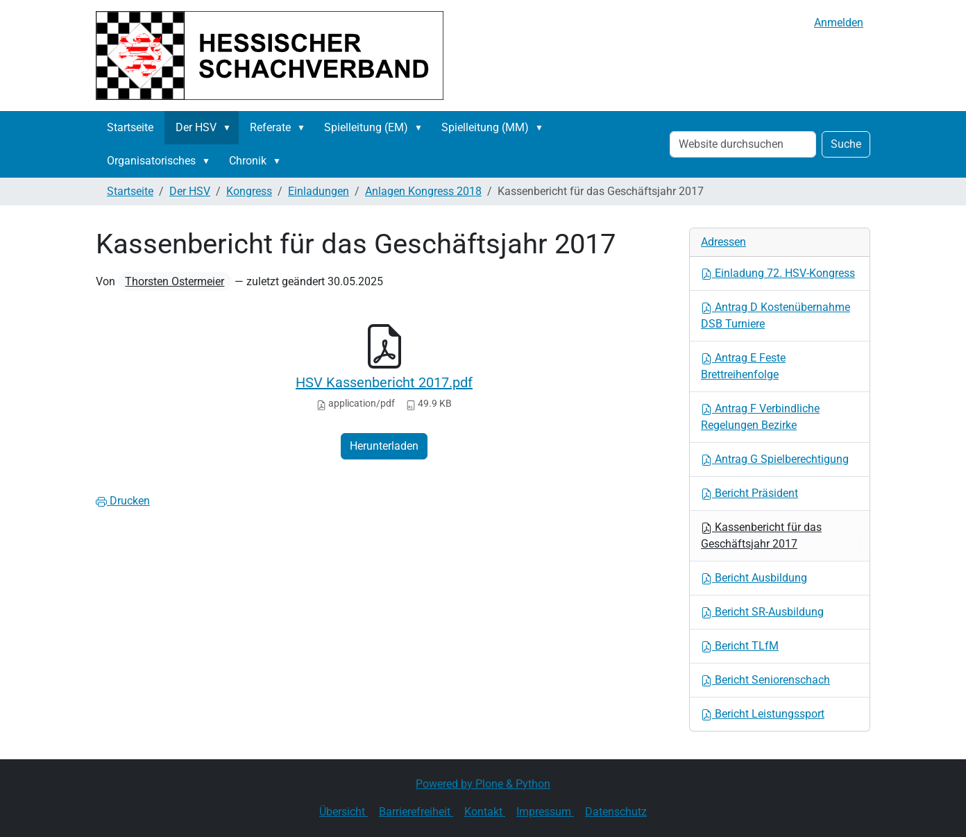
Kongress (249, 191)
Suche (846, 144)
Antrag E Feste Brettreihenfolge (743, 366)
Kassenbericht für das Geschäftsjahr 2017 (761, 535)
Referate (270, 127)
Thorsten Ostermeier (174, 281)
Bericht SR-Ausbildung (762, 611)
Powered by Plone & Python (483, 783)
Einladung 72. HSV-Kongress (778, 273)
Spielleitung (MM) (485, 127)
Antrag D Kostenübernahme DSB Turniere (775, 315)
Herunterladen (384, 446)
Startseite (130, 127)
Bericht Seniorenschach (765, 679)
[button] (230, 127)
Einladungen (318, 191)
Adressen (723, 241)
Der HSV (196, 127)
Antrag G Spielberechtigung (775, 459)
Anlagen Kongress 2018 (423, 191)
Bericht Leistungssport (762, 713)
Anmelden (838, 22)
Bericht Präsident (749, 493)
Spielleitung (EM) (366, 127)
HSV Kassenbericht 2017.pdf (384, 382)
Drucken (123, 500)
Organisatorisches (151, 160)
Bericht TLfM (740, 645)
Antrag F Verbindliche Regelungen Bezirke (760, 417)
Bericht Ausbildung (754, 577)
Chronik (247, 160)
